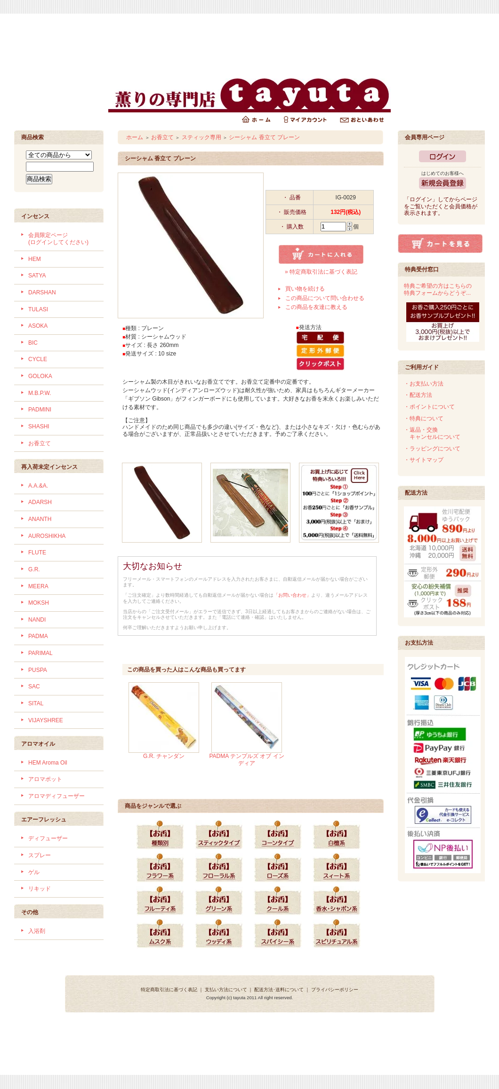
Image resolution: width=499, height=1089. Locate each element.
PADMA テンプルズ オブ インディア (246, 759)
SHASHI (38, 426)
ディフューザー (48, 838)
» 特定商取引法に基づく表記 (321, 271)
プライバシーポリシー (334, 989)
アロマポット (45, 779)
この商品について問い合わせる (324, 298)
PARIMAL (40, 653)
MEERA (38, 586)
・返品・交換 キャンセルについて (432, 433)
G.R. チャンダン (164, 756)
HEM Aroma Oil (47, 762)
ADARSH (40, 502)
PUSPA (37, 670)
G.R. (34, 569)
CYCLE (37, 359)
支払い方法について (226, 989)
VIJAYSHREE (45, 720)
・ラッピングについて (432, 448)
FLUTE (37, 552)
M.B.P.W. (39, 393)
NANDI (37, 619)
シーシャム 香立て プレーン (264, 137)
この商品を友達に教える (316, 307)
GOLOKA (40, 376)
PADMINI (39, 409)
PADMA (38, 636)
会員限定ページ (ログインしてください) (58, 238)
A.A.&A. (38, 485)
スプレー (39, 855)
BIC (33, 342)
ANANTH (39, 519)
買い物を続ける (305, 288)
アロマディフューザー (56, 796)
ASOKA (38, 326)
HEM (34, 259)
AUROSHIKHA (46, 536)
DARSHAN (42, 292)
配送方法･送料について (279, 989)
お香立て (39, 443)
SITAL (35, 703)
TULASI (38, 309)
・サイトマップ (423, 460)
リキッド (39, 888)
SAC (34, 686)
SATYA (37, 275)
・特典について (423, 418)
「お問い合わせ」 (292, 595)
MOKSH (38, 603)
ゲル (34, 872)
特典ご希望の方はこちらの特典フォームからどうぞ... (438, 289)
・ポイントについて (429, 406)
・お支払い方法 (423, 383)
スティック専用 (201, 137)
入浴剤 (36, 931)
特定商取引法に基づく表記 (169, 989)
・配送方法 (418, 395)
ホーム (134, 137)
